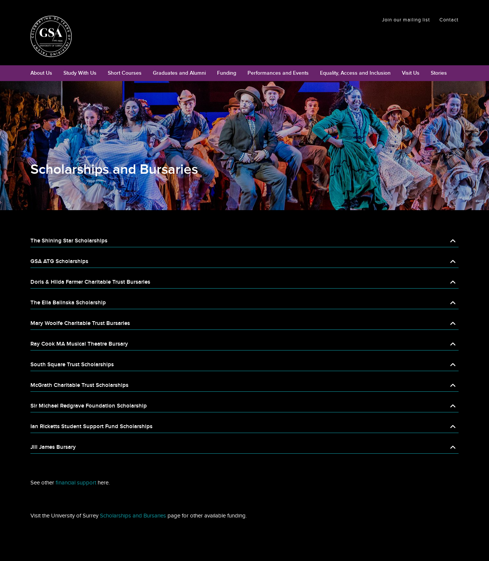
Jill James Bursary (53, 447)
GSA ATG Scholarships (59, 261)
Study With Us (80, 73)
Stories (439, 73)
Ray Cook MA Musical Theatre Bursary (79, 343)
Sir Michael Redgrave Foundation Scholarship (88, 405)
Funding (226, 73)
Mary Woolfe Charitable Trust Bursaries (80, 323)
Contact (449, 20)
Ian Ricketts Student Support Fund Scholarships (91, 426)
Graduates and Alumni (179, 73)
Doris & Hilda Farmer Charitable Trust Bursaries (90, 282)
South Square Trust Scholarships (72, 364)
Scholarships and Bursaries (132, 515)
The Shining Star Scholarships (68, 240)
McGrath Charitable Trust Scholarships (79, 385)
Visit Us (411, 73)
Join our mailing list (406, 20)
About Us (41, 73)
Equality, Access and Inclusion (355, 73)
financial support (75, 482)
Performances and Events (278, 73)
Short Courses (125, 73)
